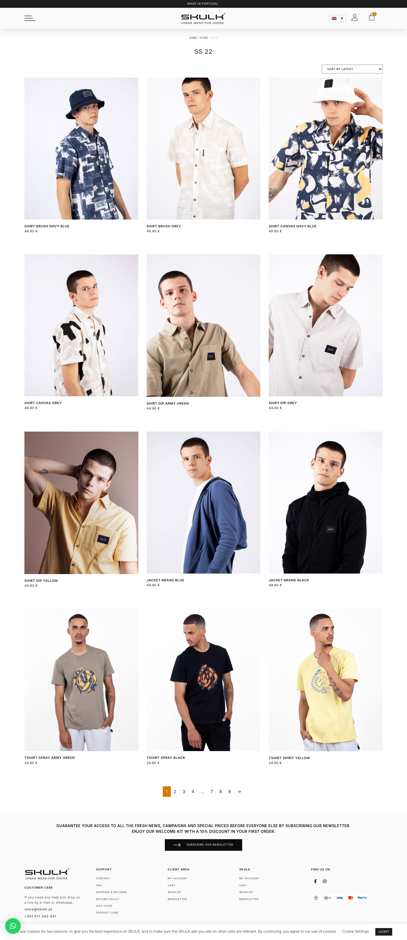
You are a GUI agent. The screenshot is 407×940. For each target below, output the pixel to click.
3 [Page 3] (184, 791)
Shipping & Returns (111, 892)
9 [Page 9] (229, 791)
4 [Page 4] (193, 791)
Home (193, 37)
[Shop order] (352, 69)
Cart (171, 885)
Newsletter (177, 899)
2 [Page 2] (175, 791)
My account (178, 878)
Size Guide (104, 905)
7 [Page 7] (212, 791)
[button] (29, 16)
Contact (103, 878)
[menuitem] (337, 15)
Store (204, 37)
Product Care (107, 912)
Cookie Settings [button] (355, 931)
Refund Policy (107, 899)
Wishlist (175, 892)
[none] (337, 15)
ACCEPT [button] (383, 932)
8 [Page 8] (220, 791)
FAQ (99, 885)
